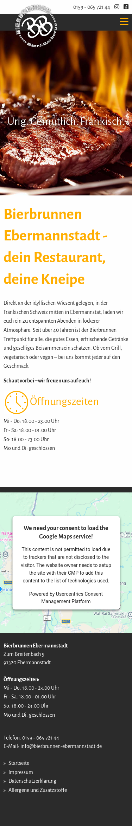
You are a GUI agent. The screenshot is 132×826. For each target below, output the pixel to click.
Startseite (18, 763)
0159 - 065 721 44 (91, 7)
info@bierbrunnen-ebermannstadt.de (61, 746)
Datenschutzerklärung (32, 781)
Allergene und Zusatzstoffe (37, 790)
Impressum (20, 772)
